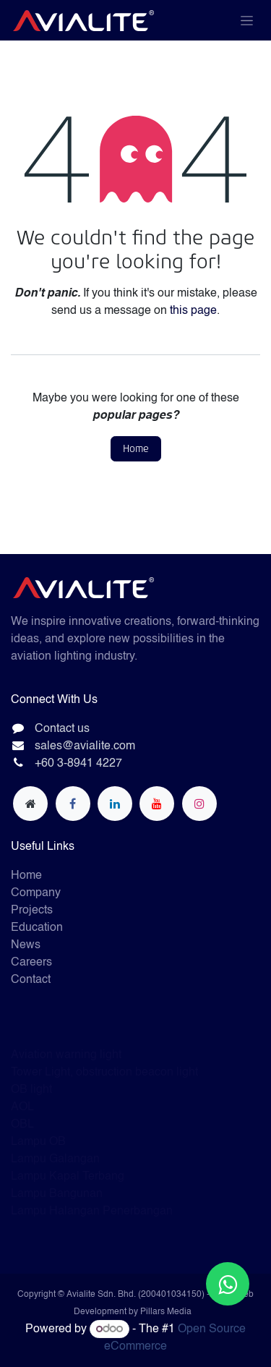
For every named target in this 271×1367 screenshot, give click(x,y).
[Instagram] (199, 803)
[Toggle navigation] (246, 20)
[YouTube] (156, 803)
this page (193, 311)
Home (136, 449)
